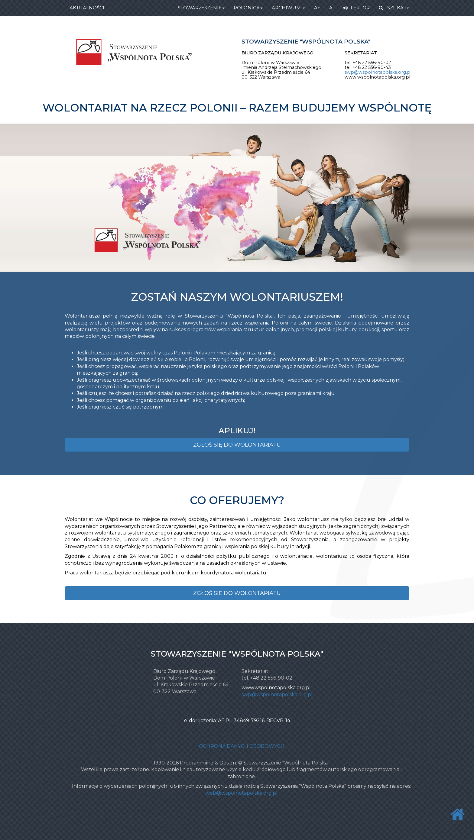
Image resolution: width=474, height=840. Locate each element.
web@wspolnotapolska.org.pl (242, 793)
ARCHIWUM (288, 8)
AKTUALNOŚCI (87, 8)
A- (331, 8)
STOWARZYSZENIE (201, 8)
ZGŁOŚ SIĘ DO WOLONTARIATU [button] (237, 444)
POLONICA (248, 8)
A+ (317, 8)
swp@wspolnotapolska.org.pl (378, 72)
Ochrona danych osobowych (241, 746)
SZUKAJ (394, 8)
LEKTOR (356, 8)
